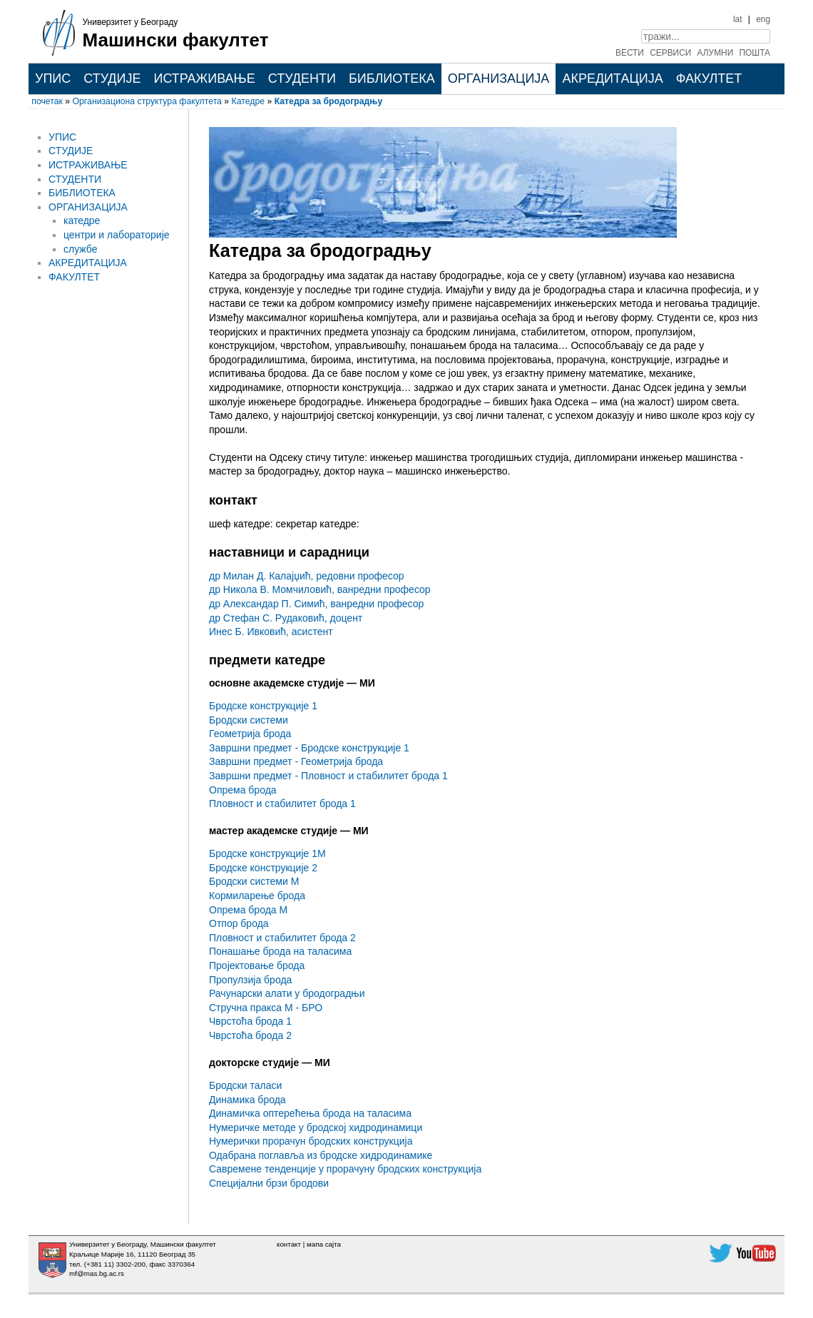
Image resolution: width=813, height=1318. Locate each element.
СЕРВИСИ (670, 53)
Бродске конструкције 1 (263, 705)
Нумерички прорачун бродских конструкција (310, 1141)
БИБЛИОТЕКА (392, 78)
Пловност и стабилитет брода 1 (282, 803)
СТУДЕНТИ (302, 78)
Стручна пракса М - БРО (265, 1007)
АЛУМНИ (715, 53)
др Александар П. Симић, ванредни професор (316, 603)
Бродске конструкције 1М (267, 853)
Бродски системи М (254, 881)
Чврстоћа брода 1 (250, 1021)
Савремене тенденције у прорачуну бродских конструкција (345, 1169)
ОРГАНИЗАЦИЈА (499, 78)
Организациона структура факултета (147, 101)
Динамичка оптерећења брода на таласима (310, 1113)
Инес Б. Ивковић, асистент (271, 631)
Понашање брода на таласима (280, 951)
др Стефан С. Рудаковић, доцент (285, 618)
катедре (81, 220)
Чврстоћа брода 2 (250, 1035)
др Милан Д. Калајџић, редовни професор (306, 576)
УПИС (53, 78)
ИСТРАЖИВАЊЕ (204, 78)
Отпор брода (239, 923)
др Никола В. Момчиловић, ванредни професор (320, 589)
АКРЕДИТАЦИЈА (612, 78)
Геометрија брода (250, 733)
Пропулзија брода (250, 979)
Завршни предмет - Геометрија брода (296, 761)
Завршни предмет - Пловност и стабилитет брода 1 (328, 775)
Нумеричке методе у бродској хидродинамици (315, 1127)
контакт (289, 1244)
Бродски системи (248, 720)
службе (80, 249)
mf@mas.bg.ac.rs (96, 1273)
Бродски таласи (245, 1085)
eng (763, 19)
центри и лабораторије (116, 234)
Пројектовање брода (257, 965)
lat (737, 19)
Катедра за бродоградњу (329, 101)
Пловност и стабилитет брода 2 (282, 937)
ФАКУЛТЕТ (709, 78)
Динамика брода (247, 1099)
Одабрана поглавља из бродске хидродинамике (320, 1155)
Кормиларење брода (257, 895)
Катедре (248, 101)
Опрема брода (243, 790)
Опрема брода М (248, 910)
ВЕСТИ (629, 53)
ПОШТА (755, 53)
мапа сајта (324, 1244)
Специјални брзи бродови (269, 1183)
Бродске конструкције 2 (263, 867)
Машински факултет (176, 40)
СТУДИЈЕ (111, 78)
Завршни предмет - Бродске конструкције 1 (309, 748)
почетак (47, 101)
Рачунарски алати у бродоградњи (287, 993)
